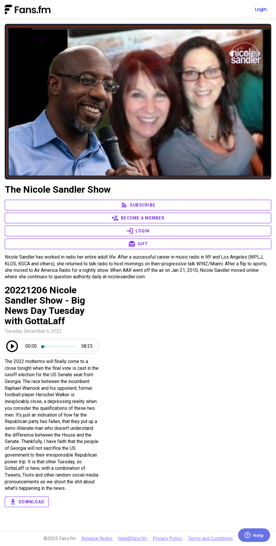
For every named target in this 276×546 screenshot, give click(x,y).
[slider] (59, 346)
